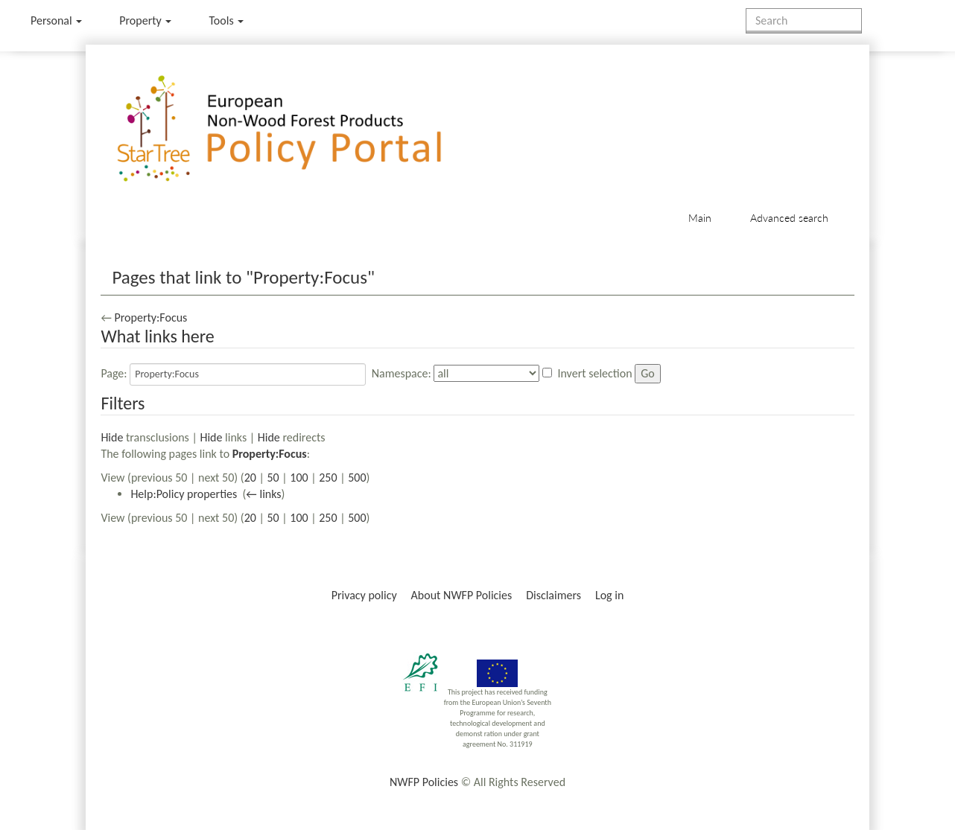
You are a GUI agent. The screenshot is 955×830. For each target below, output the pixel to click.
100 (299, 477)
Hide (112, 437)
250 (328, 477)
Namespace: (401, 373)
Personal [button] (56, 20)
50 (273, 477)
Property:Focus (150, 317)
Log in (609, 595)
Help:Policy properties (183, 494)
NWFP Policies (424, 782)
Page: (114, 373)
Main (699, 217)
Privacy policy (364, 595)
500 (357, 477)
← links (263, 494)
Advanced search (789, 217)
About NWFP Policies (462, 595)
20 (250, 477)
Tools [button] (226, 20)
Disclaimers (553, 595)
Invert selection (594, 373)
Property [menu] (145, 20)
